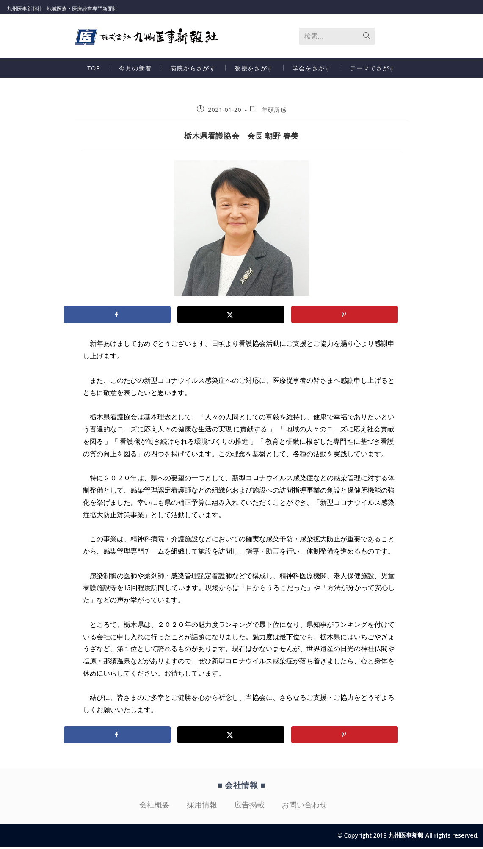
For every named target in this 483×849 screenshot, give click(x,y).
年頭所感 (274, 112)
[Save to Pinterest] (344, 316)
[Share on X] (230, 316)
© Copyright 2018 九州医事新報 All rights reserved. (408, 837)
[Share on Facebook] (117, 316)
